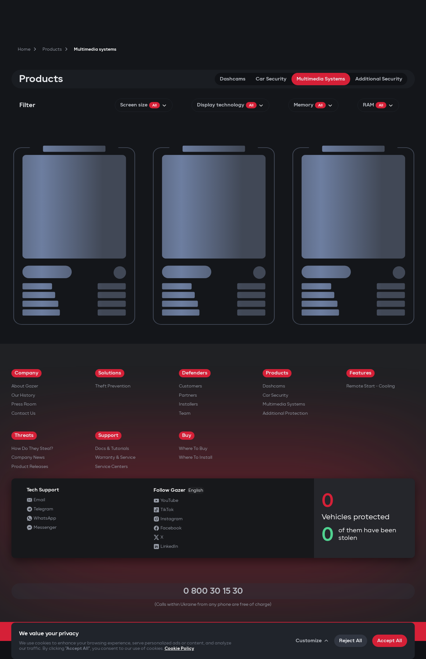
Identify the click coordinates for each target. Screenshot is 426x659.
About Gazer (24, 386)
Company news (28, 457)
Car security (271, 79)
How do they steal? (32, 448)
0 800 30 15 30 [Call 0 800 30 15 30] (213, 591)
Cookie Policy (179, 648)
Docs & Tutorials (112, 448)
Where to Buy (193, 448)
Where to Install (195, 457)
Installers (188, 404)
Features (360, 373)
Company (26, 373)
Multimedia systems (321, 79)
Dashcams (233, 79)
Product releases (29, 466)
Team (185, 413)
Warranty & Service (115, 457)
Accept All (389, 641)
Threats (24, 435)
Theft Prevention (112, 386)
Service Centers (111, 466)
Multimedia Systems (284, 404)
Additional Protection (285, 413)
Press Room (23, 404)
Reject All (350, 641)
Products (277, 373)
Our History (23, 395)
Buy (186, 435)
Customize (312, 641)
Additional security (378, 79)
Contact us (23, 413)
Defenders (194, 373)
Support (108, 435)
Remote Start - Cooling (370, 386)
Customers (190, 386)
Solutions (109, 373)
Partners (188, 395)
